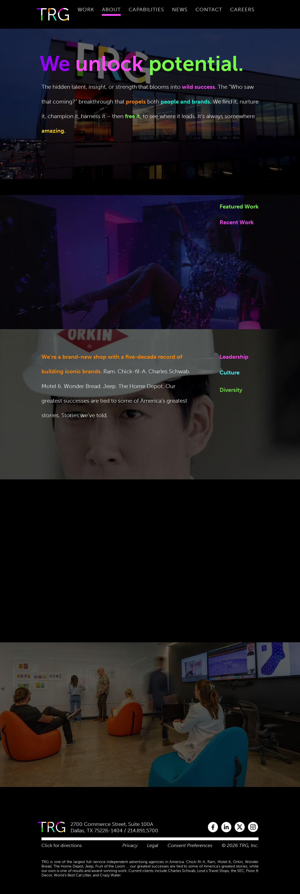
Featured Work (239, 206)
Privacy (130, 845)
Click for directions (61, 845)
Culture (230, 381)
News (180, 9)
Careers (242, 9)
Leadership (234, 358)
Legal (152, 845)
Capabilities (146, 9)
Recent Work (237, 222)
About (111, 9)
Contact (208, 9)
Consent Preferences (190, 845)
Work (86, 9)
